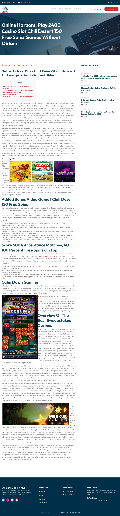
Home (54, 9)
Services (42, 499)
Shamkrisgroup (10, 65)
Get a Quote (111, 9)
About (41, 495)
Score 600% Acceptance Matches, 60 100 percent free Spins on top (18, 91)
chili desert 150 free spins (47, 256)
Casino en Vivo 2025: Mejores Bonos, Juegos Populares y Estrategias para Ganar (99, 77)
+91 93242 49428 (96, 9)
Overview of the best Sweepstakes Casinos (18, 96)
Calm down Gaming (10, 94)
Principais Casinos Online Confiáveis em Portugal (97, 101)
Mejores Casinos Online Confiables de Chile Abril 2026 (98, 89)
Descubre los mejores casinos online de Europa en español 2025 (97, 113)
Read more (84, 81)
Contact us (43, 503)
